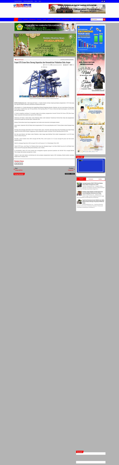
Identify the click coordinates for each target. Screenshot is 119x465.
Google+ (20, 164)
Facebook (104, 1)
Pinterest (22, 164)
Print (68, 64)
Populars (81, 178)
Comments (91, 179)
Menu (40, 1)
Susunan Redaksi (18, 1)
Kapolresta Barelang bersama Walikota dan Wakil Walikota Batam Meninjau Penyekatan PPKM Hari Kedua (93, 202)
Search (104, 19)
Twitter (102, 1)
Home (16, 19)
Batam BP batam (20, 59)
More (36, 1)
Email (72, 64)
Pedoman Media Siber (28, 1)
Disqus (72, 173)
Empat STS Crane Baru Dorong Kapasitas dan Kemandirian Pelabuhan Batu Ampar (42, 62)
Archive (100, 179)
